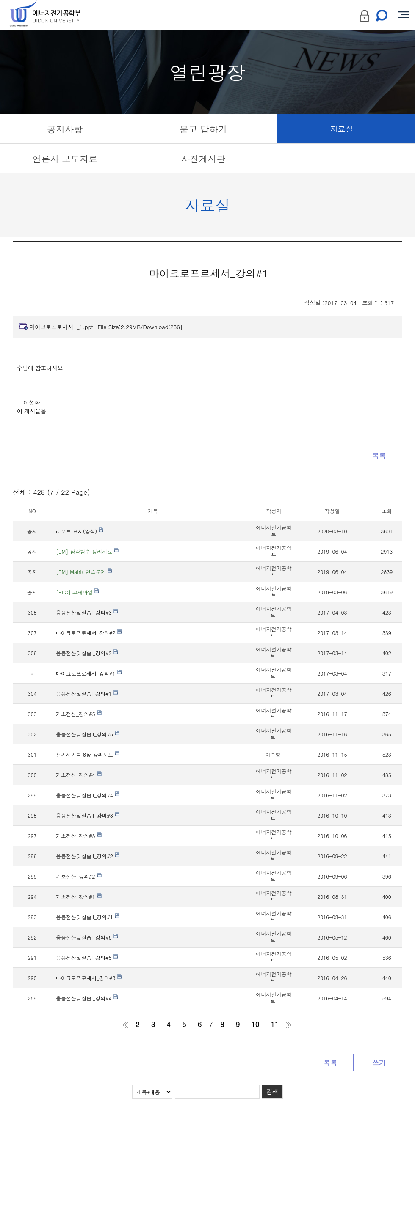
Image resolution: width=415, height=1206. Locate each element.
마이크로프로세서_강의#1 (89, 673)
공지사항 (65, 129)
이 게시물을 (31, 411)
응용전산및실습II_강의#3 (87, 815)
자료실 (341, 129)
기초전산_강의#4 (79, 774)
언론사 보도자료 (64, 158)
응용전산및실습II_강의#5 (87, 734)
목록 (379, 456)
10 (255, 1024)
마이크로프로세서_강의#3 (89, 977)
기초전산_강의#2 (79, 876)
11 (275, 1024)
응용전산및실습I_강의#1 (87, 693)
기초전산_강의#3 (79, 835)
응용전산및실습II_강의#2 (87, 856)
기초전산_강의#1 (79, 896)
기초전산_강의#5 (79, 713)
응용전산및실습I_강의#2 (87, 653)
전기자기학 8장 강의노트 (87, 754)
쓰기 (379, 1063)
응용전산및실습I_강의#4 (87, 998)
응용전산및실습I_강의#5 (87, 957)
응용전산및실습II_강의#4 (87, 795)
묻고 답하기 (203, 129)
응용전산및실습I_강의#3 (87, 612)
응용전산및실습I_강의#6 (87, 937)
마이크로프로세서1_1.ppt (106, 327)
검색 (272, 1092)
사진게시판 (203, 158)
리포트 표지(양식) (79, 531)
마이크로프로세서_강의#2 (89, 632)
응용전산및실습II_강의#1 (87, 916)
